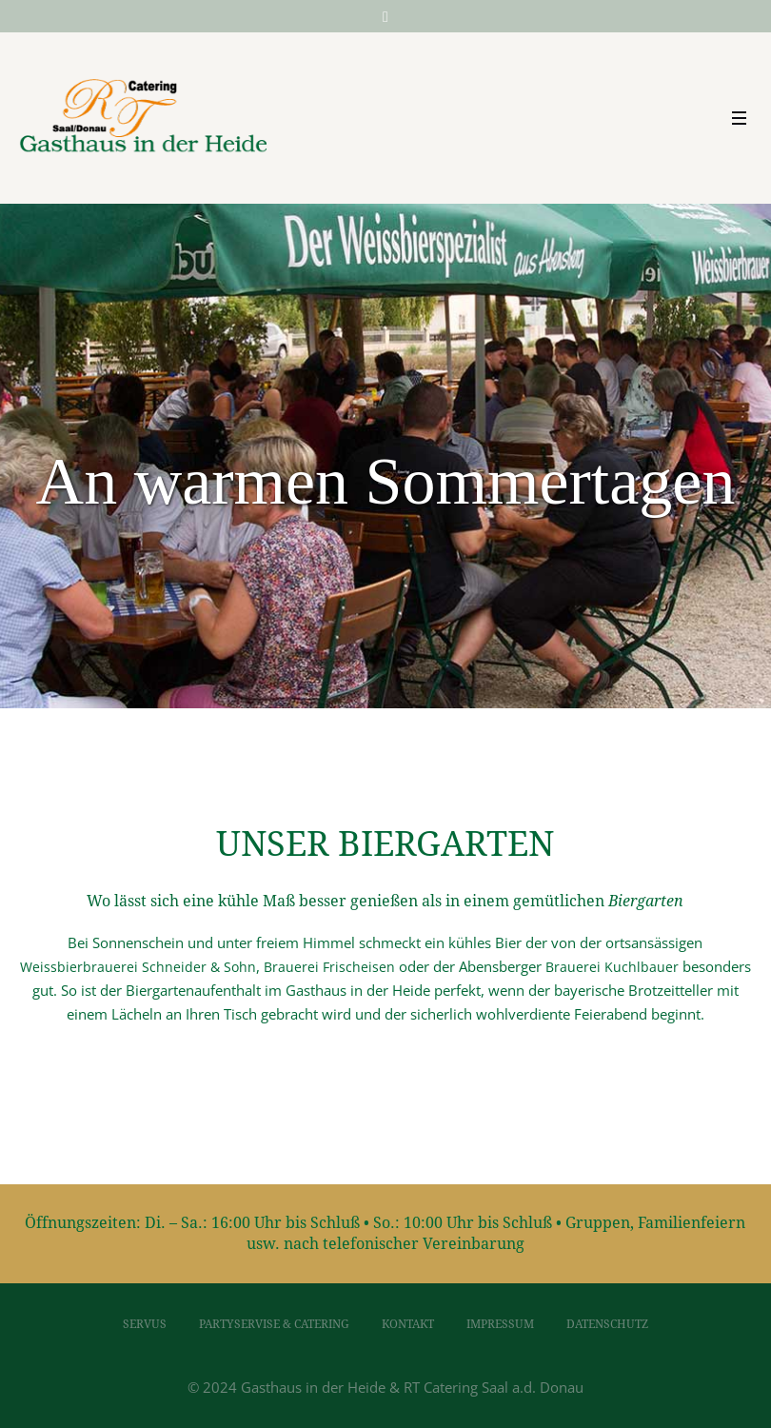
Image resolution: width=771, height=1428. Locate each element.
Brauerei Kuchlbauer (612, 967)
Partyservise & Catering (274, 1324)
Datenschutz (607, 1324)
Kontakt (408, 1324)
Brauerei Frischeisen (329, 967)
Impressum (500, 1324)
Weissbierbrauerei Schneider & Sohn (138, 967)
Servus (145, 1324)
